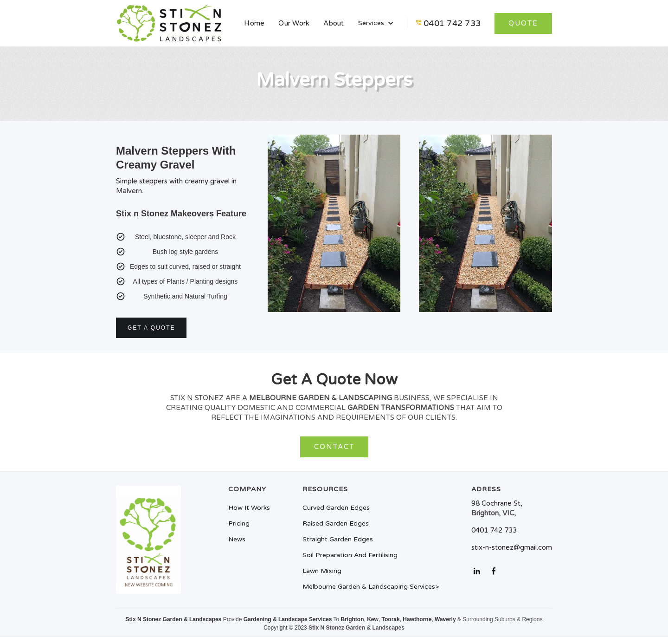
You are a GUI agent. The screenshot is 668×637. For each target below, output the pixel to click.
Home (254, 23)
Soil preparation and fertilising (350, 555)
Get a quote (151, 328)
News (236, 539)
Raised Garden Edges (335, 523)
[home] (169, 23)
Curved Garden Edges (336, 508)
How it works (249, 508)
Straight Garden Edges (337, 539)
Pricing (239, 523)
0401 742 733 (452, 23)
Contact (334, 446)
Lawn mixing (321, 571)
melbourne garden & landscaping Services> (370, 587)
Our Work (293, 23)
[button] (375, 23)
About (333, 23)
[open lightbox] (334, 228)
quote (523, 23)
